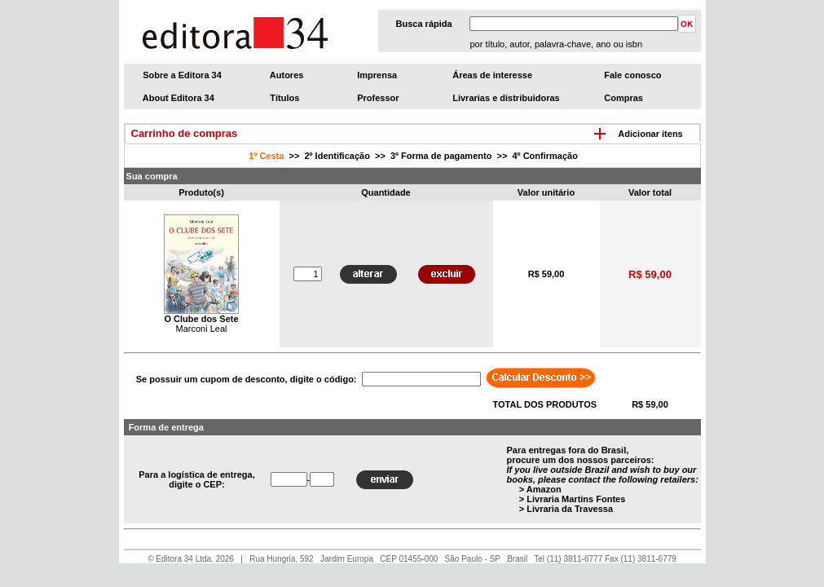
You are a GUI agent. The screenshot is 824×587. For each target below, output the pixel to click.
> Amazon (540, 489)
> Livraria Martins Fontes (572, 499)
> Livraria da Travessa (566, 509)
